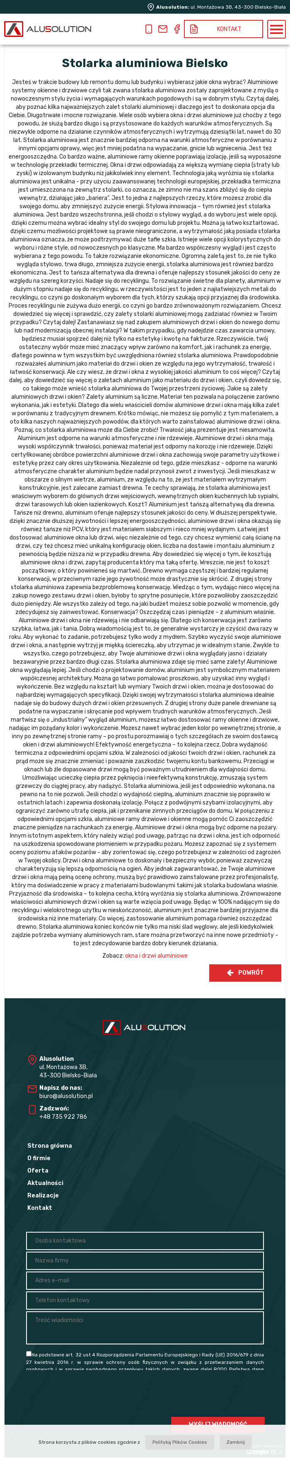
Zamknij (236, 1442)
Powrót (245, 972)
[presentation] (202, 1394)
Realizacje (43, 1195)
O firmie (39, 1158)
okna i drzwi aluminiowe (156, 955)
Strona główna (49, 1145)
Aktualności (45, 1183)
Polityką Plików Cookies (179, 1442)
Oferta (37, 1170)
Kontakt (39, 1208)
